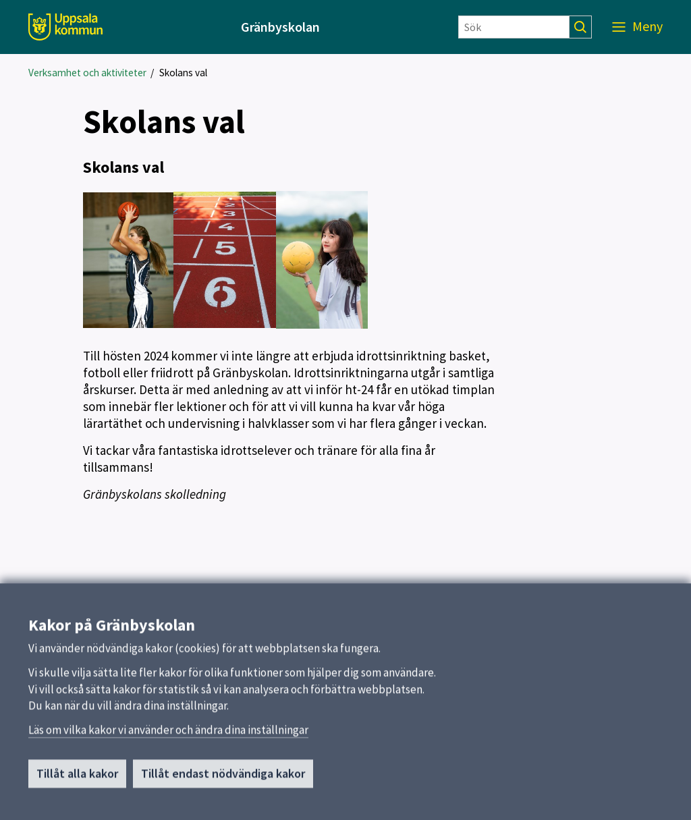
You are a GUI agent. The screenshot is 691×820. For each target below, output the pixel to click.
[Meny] (637, 27)
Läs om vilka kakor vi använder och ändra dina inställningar (168, 735)
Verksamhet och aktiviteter (87, 72)
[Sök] (514, 27)
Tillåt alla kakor (77, 779)
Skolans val (183, 72)
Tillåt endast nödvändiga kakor (223, 779)
